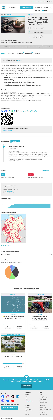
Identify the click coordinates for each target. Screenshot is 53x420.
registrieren (34, 2)
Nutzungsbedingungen (45, 409)
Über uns (27, 394)
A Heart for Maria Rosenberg (13, 356)
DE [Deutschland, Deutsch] (48, 2)
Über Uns (37, 10)
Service (46, 7)
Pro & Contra (11, 53)
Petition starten (27, 7)
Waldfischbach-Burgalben (13, 334)
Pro (3, 174)
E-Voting (42, 401)
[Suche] (51, 7)
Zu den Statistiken (6, 246)
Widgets (42, 396)
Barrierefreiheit (43, 414)
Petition (3, 53)
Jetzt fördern (26, 386)
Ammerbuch (13, 294)
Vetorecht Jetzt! (43, 402)
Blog (26, 398)
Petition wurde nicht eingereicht (16, 146)
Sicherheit (30, 14)
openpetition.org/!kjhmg (30, 111)
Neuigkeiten (20, 53)
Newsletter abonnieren (10, 407)
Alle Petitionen (28, 409)
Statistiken (37, 53)
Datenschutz (43, 411)
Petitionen (38, 7)
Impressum (42, 412)
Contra (31, 174)
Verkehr (40, 314)
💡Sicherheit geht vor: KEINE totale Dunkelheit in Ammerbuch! (13, 317)
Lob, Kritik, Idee (29, 401)
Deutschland (8, 14)
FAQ (41, 394)
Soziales (13, 354)
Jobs (26, 396)
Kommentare (28, 53)
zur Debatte (45, 170)
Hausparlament (43, 399)
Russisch (10, 130)
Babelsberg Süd (40, 294)
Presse (26, 399)
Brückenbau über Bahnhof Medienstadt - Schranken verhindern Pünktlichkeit (39, 318)
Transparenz (43, 407)
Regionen (27, 414)
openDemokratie (44, 398)
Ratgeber (27, 407)
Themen (27, 412)
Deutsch (19, 60)
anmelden (42, 2)
